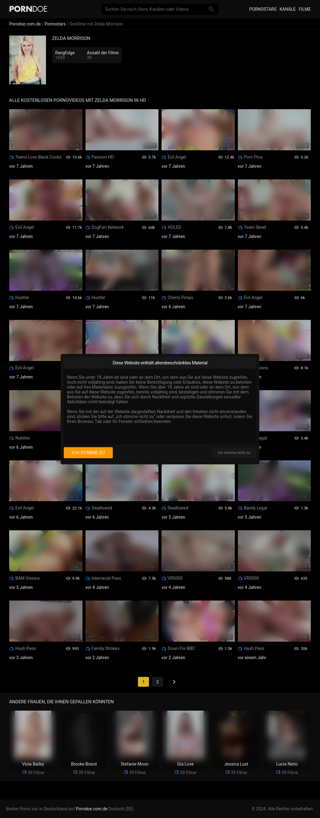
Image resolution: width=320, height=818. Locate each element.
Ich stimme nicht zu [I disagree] (234, 453)
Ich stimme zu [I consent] (88, 452)
